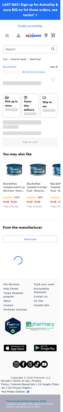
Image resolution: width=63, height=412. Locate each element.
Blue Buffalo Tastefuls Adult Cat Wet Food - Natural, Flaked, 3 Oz (14, 187)
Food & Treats (18, 59)
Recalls (6, 380)
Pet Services (11, 284)
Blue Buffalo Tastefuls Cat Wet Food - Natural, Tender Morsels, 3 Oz (37, 187)
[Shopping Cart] (53, 35)
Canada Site (41, 305)
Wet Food (35, 59)
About (7, 301)
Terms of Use (21, 380)
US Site (38, 301)
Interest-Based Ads (23, 384)
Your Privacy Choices (15, 392)
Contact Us (41, 296)
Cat (5, 59)
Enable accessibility (30, 26)
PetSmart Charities (15, 309)
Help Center (11, 288)
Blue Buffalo (9, 66)
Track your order (44, 284)
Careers (8, 305)
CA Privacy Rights (19, 387)
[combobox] (30, 48)
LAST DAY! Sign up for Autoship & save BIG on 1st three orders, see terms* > (30, 9)
